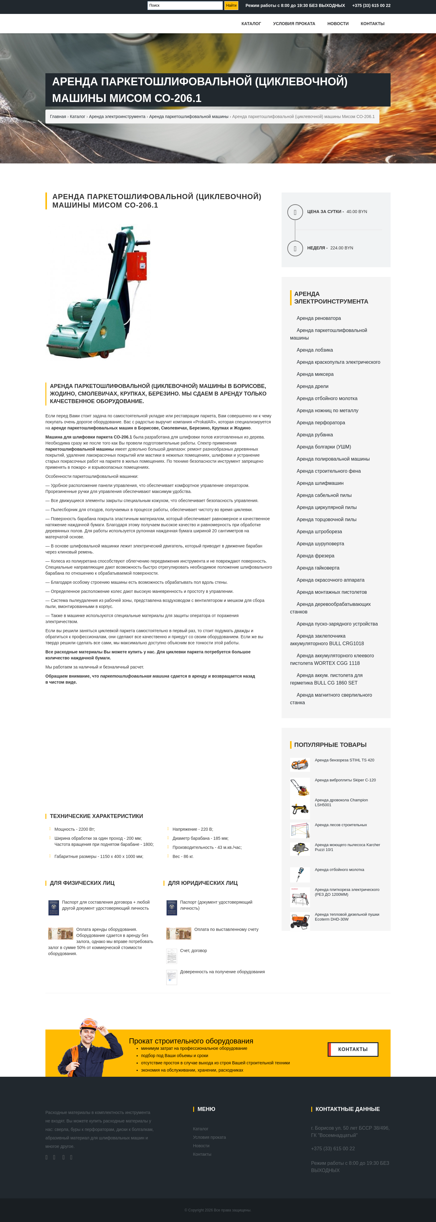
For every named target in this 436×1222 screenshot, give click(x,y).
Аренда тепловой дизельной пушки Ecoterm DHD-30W (347, 916)
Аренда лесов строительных (341, 825)
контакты (353, 1049)
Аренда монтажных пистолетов (332, 592)
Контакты (373, 23)
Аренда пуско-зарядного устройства (337, 623)
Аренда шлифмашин (320, 483)
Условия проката (294, 23)
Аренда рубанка (315, 434)
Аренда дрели (313, 386)
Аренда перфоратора (321, 422)
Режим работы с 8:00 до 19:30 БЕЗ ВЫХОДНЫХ (295, 5)
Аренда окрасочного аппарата (331, 580)
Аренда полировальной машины (333, 459)
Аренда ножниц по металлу (327, 410)
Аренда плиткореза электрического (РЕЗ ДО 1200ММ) (347, 892)
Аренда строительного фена (329, 471)
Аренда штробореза (319, 531)
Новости (337, 23)
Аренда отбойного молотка (327, 398)
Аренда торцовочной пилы (327, 519)
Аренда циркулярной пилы (327, 507)
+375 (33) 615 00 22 (371, 5)
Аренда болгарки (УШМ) (324, 446)
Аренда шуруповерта (320, 543)
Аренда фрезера (315, 555)
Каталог (251, 23)
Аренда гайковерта (318, 567)
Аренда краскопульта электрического (338, 362)
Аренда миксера (315, 374)
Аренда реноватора (319, 318)
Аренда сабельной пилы (324, 495)
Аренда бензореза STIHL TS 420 (344, 760)
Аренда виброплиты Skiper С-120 (345, 780)
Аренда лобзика (315, 350)
